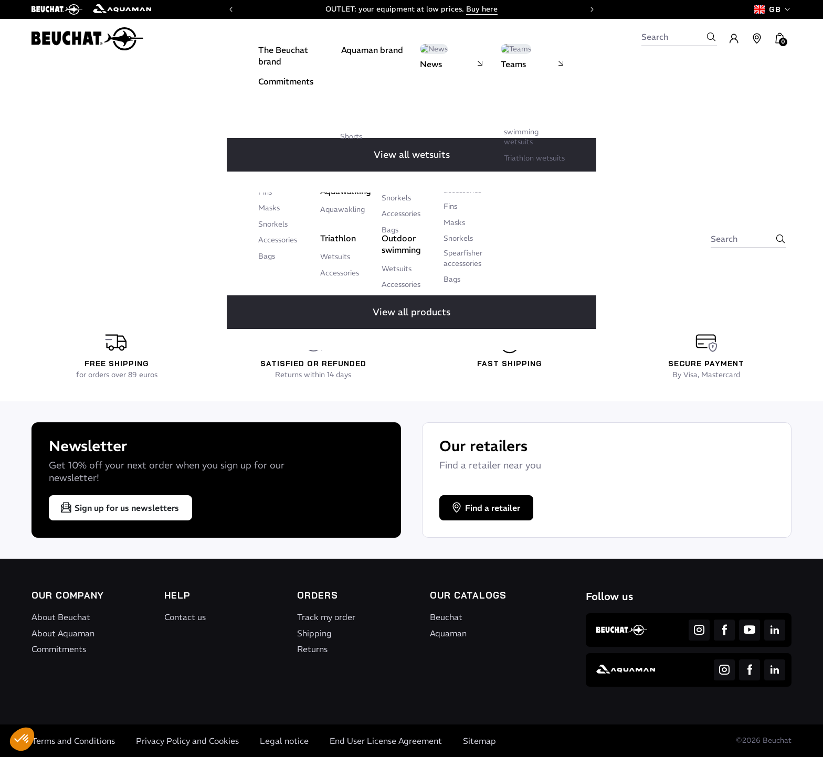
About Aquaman (62, 633)
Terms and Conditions (73, 740)
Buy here (482, 9)
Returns (312, 649)
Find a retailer (485, 508)
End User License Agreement (386, 740)
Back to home (375, 221)
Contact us (185, 617)
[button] (22, 739)
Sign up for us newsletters (119, 508)
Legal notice (284, 740)
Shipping (314, 633)
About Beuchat (60, 617)
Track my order (326, 617)
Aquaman (448, 633)
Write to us (453, 221)
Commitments (58, 649)
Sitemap (479, 740)
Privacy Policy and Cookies (187, 740)
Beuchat (446, 617)
